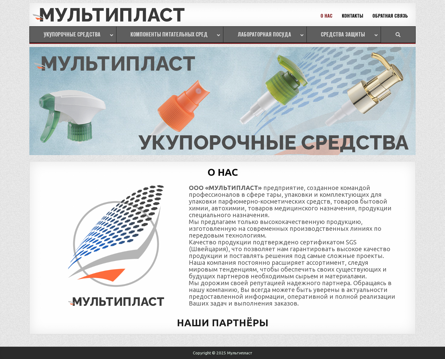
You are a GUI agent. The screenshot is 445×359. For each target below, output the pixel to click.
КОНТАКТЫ (352, 15)
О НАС (326, 15)
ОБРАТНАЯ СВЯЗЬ (390, 15)
